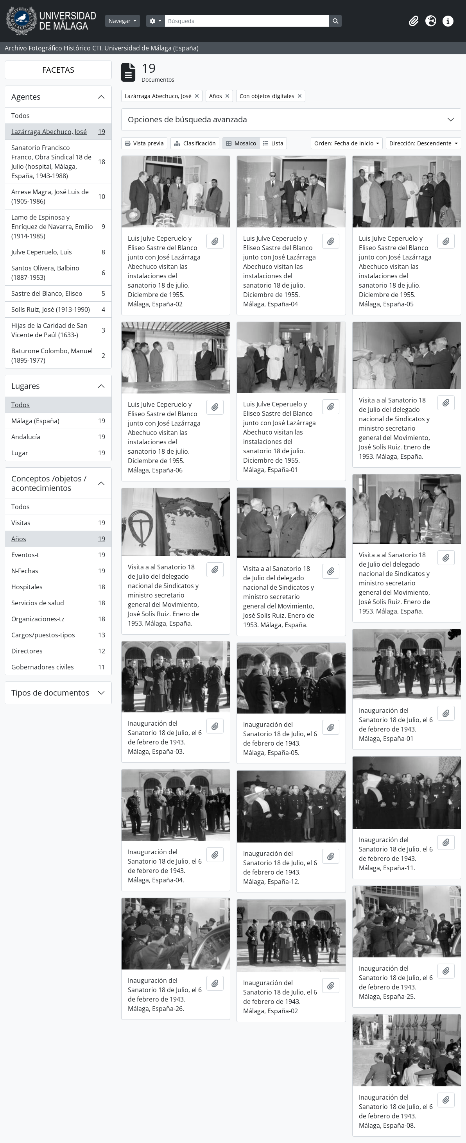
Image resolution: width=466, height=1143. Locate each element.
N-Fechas (58, 572)
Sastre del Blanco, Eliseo (58, 295)
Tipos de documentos (50, 692)
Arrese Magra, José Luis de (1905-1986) (58, 197)
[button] (413, 21)
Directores (58, 652)
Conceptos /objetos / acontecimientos (48, 483)
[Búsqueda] (247, 21)
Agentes (26, 96)
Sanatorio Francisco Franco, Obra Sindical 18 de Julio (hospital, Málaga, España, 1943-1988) (58, 161)
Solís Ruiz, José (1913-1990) (58, 311)
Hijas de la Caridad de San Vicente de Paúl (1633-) (58, 330)
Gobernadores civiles (58, 668)
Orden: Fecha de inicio (344, 143)
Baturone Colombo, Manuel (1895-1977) (58, 356)
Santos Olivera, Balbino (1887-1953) (58, 273)
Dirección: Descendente (421, 143)
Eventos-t (58, 556)
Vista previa (144, 143)
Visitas (58, 524)
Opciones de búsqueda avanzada (187, 119)
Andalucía (58, 438)
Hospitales (58, 588)
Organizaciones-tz (58, 620)
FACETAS (58, 69)
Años (58, 540)
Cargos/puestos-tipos (58, 636)
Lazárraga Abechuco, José (58, 133)
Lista (273, 143)
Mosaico (241, 143)
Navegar (120, 21)
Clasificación (195, 143)
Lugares (25, 386)
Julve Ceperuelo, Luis (58, 253)
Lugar (58, 454)
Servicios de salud (58, 604)
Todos (20, 115)
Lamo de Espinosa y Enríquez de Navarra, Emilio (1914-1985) (58, 226)
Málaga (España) (58, 422)
